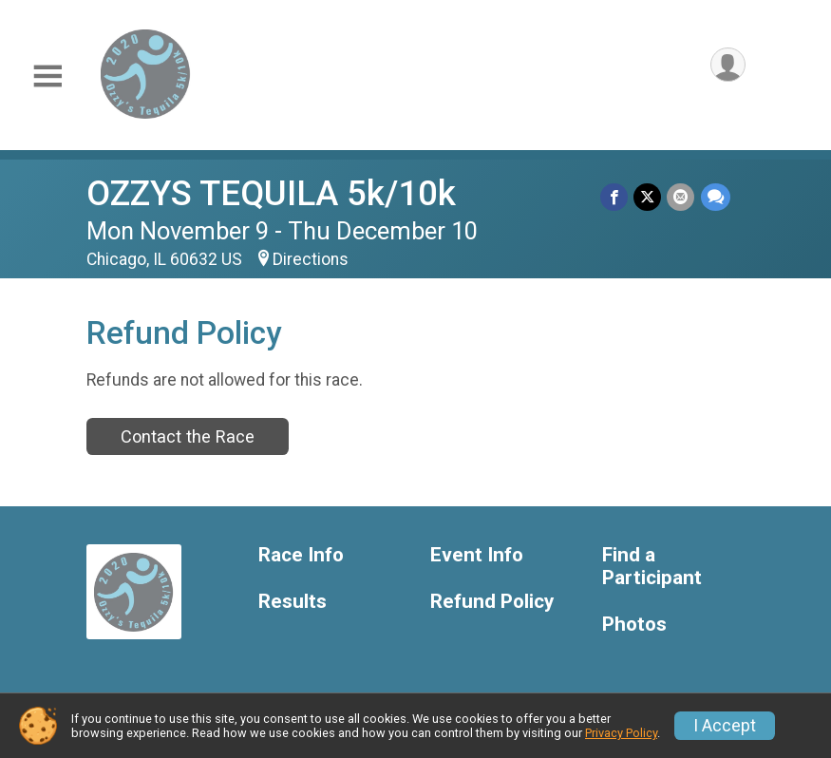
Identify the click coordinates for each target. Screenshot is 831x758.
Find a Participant (652, 566)
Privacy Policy (621, 733)
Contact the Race (188, 436)
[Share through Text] (715, 197)
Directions (311, 259)
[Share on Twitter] (648, 197)
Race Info (301, 555)
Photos (634, 624)
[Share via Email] (681, 197)
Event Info (476, 555)
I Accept (724, 725)
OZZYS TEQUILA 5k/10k (271, 193)
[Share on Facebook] (615, 197)
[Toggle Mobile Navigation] (47, 76)
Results (292, 602)
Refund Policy (492, 602)
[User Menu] (728, 65)
